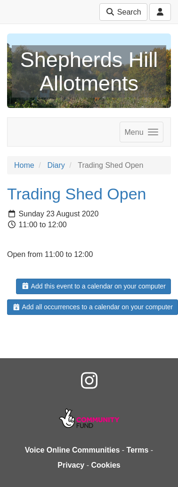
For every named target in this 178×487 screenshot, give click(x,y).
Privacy (70, 465)
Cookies (105, 465)
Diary (56, 165)
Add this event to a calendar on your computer (93, 286)
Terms (138, 450)
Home (24, 165)
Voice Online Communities (72, 450)
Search (123, 12)
